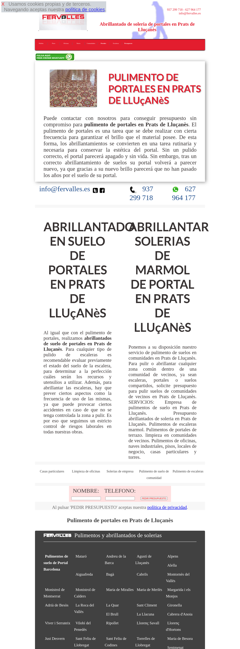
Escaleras (116, 43)
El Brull (112, 614)
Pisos (53, 43)
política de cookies (85, 9)
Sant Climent (147, 605)
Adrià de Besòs (56, 605)
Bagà (110, 574)
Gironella (174, 605)
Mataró (81, 556)
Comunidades (91, 43)
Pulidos (41, 43)
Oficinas (66, 43)
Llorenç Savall (148, 623)
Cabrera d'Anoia (179, 614)
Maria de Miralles (120, 589)
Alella (172, 565)
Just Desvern (55, 638)
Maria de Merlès (149, 589)
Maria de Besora (180, 638)
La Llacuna (145, 614)
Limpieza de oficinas (86, 471)
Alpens (172, 556)
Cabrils (142, 574)
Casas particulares (52, 471)
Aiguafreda (84, 574)
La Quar (112, 605)
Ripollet (112, 623)
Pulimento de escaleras (188, 471)
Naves (78, 43)
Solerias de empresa (119, 471)
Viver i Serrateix (57, 623)
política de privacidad (167, 507)
